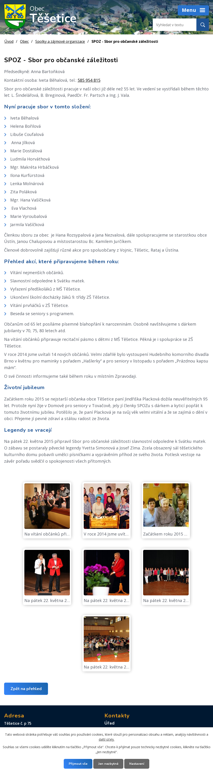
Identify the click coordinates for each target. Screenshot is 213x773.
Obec (24, 41)
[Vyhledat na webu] (171, 24)
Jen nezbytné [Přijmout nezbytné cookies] (108, 764)
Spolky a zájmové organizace (60, 41)
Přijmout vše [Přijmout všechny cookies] (78, 764)
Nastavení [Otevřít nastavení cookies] (136, 764)
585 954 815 (89, 80)
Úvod (8, 41)
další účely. (106, 739)
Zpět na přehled (26, 688)
